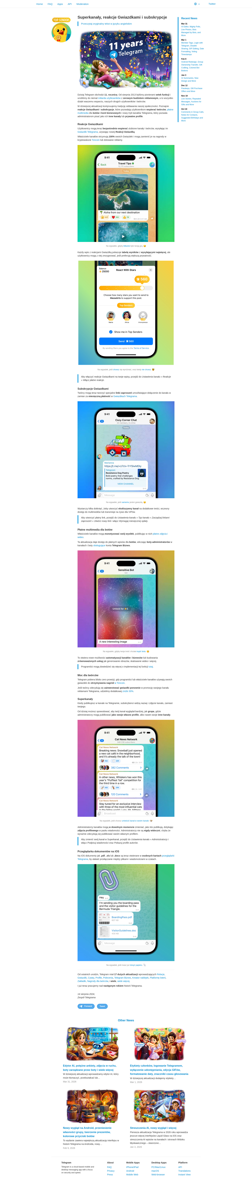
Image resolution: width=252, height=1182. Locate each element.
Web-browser (158, 1174)
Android (130, 1171)
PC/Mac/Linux (158, 1167)
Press (110, 1174)
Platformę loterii (158, 977)
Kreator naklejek (140, 977)
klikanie (126, 246)
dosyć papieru (136, 965)
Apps (60, 4)
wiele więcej (123, 981)
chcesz (116, 369)
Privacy (111, 1171)
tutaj (151, 666)
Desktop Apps (159, 1162)
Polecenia (108, 977)
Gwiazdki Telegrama (88, 132)
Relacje (161, 974)
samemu (125, 502)
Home (39, 4)
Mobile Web (132, 1174)
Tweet (102, 1006)
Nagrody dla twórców (97, 981)
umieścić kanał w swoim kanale (135, 821)
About (110, 1162)
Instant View (184, 1174)
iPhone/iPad (132, 1167)
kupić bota (141, 651)
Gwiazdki (82, 977)
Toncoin (96, 140)
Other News (126, 1020)
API (70, 4)
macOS (155, 1171)
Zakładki (82, 981)
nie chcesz (146, 369)
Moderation (82, 4)
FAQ (50, 4)
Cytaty (91, 977)
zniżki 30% (127, 691)
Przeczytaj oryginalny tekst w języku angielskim (106, 23)
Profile (98, 977)
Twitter (210, 3)
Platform (183, 1162)
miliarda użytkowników (109, 98)
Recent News (189, 18)
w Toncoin (120, 683)
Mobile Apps (133, 1162)
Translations (184, 1171)
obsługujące (99, 545)
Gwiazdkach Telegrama (125, 396)
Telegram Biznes (122, 977)
